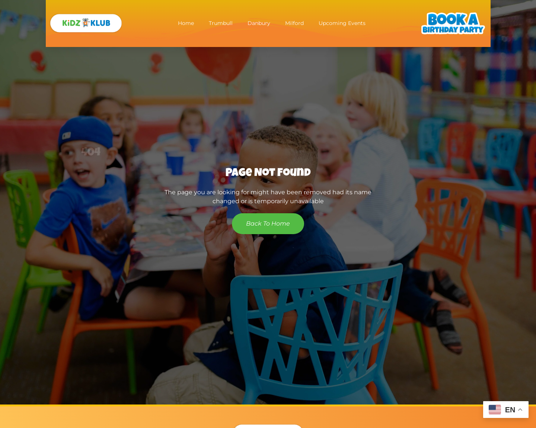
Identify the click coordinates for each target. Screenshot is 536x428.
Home (186, 23)
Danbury (259, 23)
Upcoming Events (342, 23)
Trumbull (221, 23)
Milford (294, 23)
